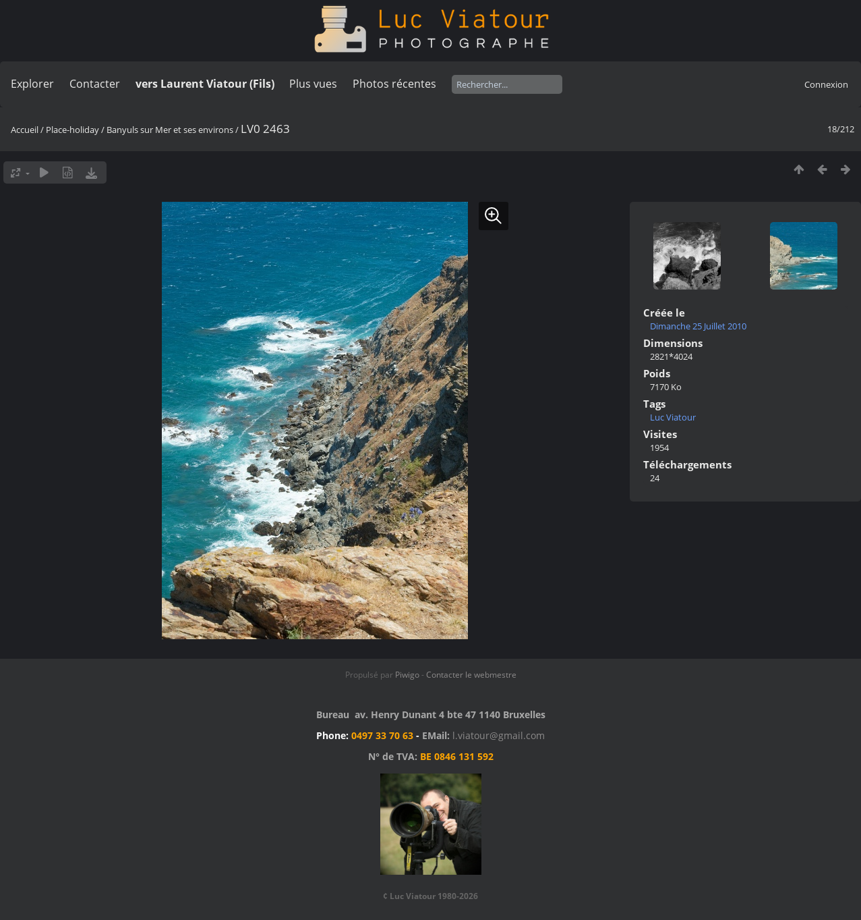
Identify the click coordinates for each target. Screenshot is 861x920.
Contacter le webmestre (471, 674)
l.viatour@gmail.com (498, 735)
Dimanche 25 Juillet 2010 (698, 326)
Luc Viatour (673, 417)
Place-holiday (72, 130)
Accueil (24, 130)
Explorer (32, 83)
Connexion (826, 84)
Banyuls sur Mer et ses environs (170, 130)
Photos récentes (394, 83)
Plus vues (313, 83)
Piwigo (407, 674)
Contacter (94, 83)
